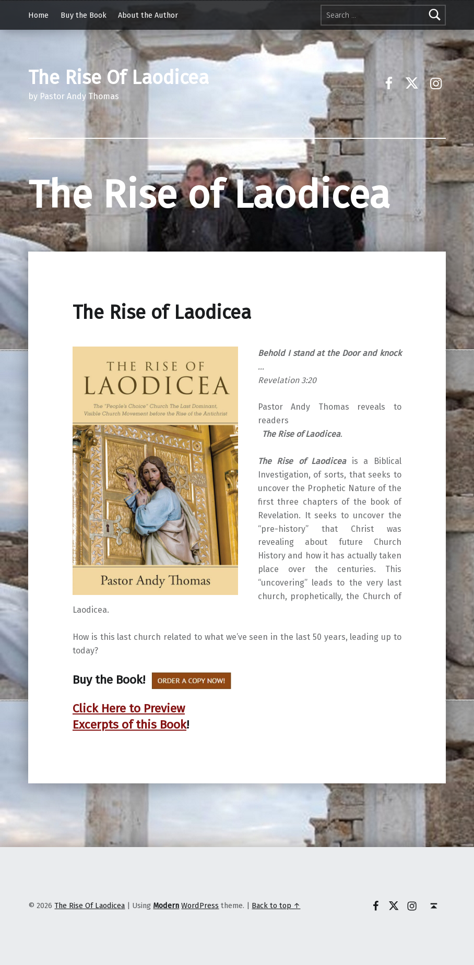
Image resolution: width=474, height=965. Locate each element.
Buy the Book (83, 15)
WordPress (200, 905)
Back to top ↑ (276, 905)
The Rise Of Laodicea (89, 905)
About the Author (148, 15)
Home (38, 15)
